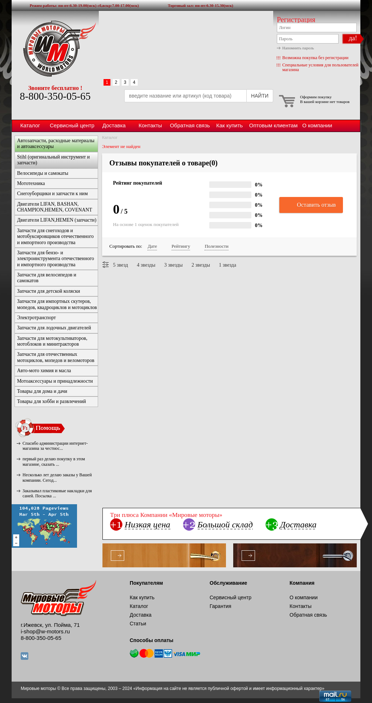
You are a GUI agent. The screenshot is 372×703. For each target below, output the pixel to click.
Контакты (150, 125)
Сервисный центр (72, 125)
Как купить (229, 125)
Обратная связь (190, 125)
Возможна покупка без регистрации (315, 57)
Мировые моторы (55, 48)
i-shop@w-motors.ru (45, 631)
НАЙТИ (259, 96)
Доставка (114, 125)
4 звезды (146, 265)
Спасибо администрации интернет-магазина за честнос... (55, 446)
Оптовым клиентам (273, 125)
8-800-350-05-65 (55, 96)
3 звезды (173, 265)
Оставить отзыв (311, 205)
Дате (152, 246)
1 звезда (227, 265)
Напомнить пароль (298, 48)
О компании (317, 125)
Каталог (30, 125)
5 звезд (120, 265)
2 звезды (200, 265)
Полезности (216, 246)
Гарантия (220, 606)
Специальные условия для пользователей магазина (320, 67)
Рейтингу (180, 246)
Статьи (138, 623)
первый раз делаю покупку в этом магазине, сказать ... (54, 461)
